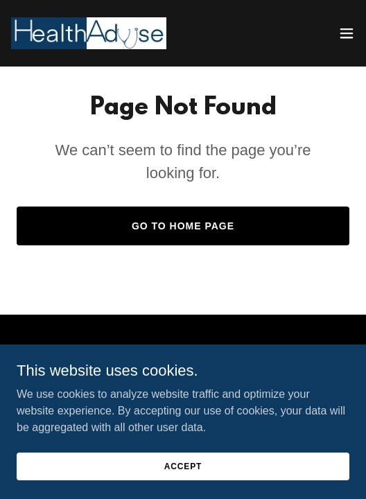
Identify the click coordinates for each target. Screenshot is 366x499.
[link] (88, 33)
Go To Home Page (183, 225)
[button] (346, 33)
